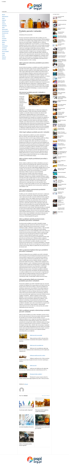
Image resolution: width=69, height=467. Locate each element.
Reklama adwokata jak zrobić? (62, 101)
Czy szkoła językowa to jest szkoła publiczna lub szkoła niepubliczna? (60, 153)
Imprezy (4, 23)
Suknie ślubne (60, 211)
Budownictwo (5, 16)
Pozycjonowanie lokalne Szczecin (61, 129)
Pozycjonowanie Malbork (61, 17)
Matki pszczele (33, 365)
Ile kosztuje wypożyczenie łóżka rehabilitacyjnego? (62, 197)
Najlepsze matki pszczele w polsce (37, 355)
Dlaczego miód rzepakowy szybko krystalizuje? (41, 410)
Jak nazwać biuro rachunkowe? (61, 32)
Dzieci (3, 18)
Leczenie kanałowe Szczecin (26, 427)
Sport (3, 44)
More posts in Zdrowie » (46, 395)
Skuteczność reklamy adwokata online (62, 169)
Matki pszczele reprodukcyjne (36, 345)
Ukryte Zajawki (5, 51)
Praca (3, 34)
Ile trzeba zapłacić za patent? (62, 157)
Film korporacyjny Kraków (61, 109)
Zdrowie (4, 58)
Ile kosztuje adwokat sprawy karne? (62, 105)
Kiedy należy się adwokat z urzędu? (61, 52)
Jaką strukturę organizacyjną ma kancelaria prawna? (61, 74)
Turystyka (4, 49)
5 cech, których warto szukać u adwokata (62, 56)
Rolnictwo (4, 40)
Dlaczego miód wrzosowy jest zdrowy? (62, 165)
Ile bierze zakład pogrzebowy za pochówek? (61, 113)
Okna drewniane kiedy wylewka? (62, 185)
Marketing (4, 25)
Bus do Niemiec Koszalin (61, 136)
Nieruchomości (5, 31)
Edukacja (4, 20)
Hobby (3, 22)
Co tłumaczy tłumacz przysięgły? (62, 148)
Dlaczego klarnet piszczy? (61, 204)
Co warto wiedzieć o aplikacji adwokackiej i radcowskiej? (62, 97)
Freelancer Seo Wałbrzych (61, 192)
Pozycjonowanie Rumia (62, 20)
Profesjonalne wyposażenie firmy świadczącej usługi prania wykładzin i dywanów (59, 65)
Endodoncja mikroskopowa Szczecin (61, 181)
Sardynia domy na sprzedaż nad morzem (62, 177)
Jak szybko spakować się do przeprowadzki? (62, 36)
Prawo (3, 36)
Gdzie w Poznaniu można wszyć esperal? (25, 444)
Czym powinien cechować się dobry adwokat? (61, 41)
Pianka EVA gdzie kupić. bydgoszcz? (61, 81)
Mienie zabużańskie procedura (61, 93)
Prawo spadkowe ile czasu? (62, 161)
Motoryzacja (5, 29)
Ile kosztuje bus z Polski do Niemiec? (61, 89)
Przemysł (4, 38)
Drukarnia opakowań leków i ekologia (62, 189)
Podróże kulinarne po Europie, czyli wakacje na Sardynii (62, 60)
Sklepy (3, 42)
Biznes (3, 14)
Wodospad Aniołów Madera (61, 29)
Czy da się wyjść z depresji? (26, 410)
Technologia (5, 46)
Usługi (3, 55)
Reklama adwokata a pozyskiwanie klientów (62, 85)
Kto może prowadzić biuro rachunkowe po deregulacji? (62, 49)
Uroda (3, 53)
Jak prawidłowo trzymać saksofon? (61, 144)
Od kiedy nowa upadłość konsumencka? (61, 201)
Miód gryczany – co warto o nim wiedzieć (62, 140)
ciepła (20, 229)
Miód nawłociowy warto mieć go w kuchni (42, 427)
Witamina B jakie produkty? (36, 374)
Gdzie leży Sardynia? (62, 172)
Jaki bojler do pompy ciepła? (62, 121)
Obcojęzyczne (5, 33)
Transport (4, 47)
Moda (3, 27)
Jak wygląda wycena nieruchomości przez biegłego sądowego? (62, 125)
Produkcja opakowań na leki (62, 25)
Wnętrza (4, 57)
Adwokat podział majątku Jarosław (61, 208)
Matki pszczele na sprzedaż (36, 335)
